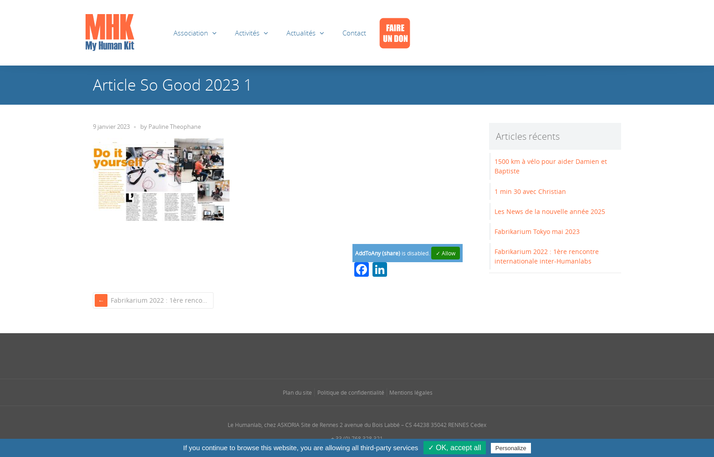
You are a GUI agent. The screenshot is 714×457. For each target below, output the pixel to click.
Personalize (510, 448)
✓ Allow (445, 253)
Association (190, 32)
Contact (354, 32)
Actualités (301, 32)
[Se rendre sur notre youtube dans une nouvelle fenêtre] (393, 355)
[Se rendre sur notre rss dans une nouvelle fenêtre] (375, 355)
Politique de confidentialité (350, 392)
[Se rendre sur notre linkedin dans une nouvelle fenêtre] (357, 355)
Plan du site (297, 392)
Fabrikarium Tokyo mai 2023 (537, 231)
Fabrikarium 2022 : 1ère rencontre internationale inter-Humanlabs (161, 300)
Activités (247, 32)
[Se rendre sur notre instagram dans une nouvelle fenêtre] (339, 355)
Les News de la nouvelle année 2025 (550, 211)
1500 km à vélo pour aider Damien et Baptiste (551, 166)
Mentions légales (411, 392)
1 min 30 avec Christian (530, 191)
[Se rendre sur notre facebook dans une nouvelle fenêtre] (320, 355)
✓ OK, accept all (454, 448)
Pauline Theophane (174, 127)
